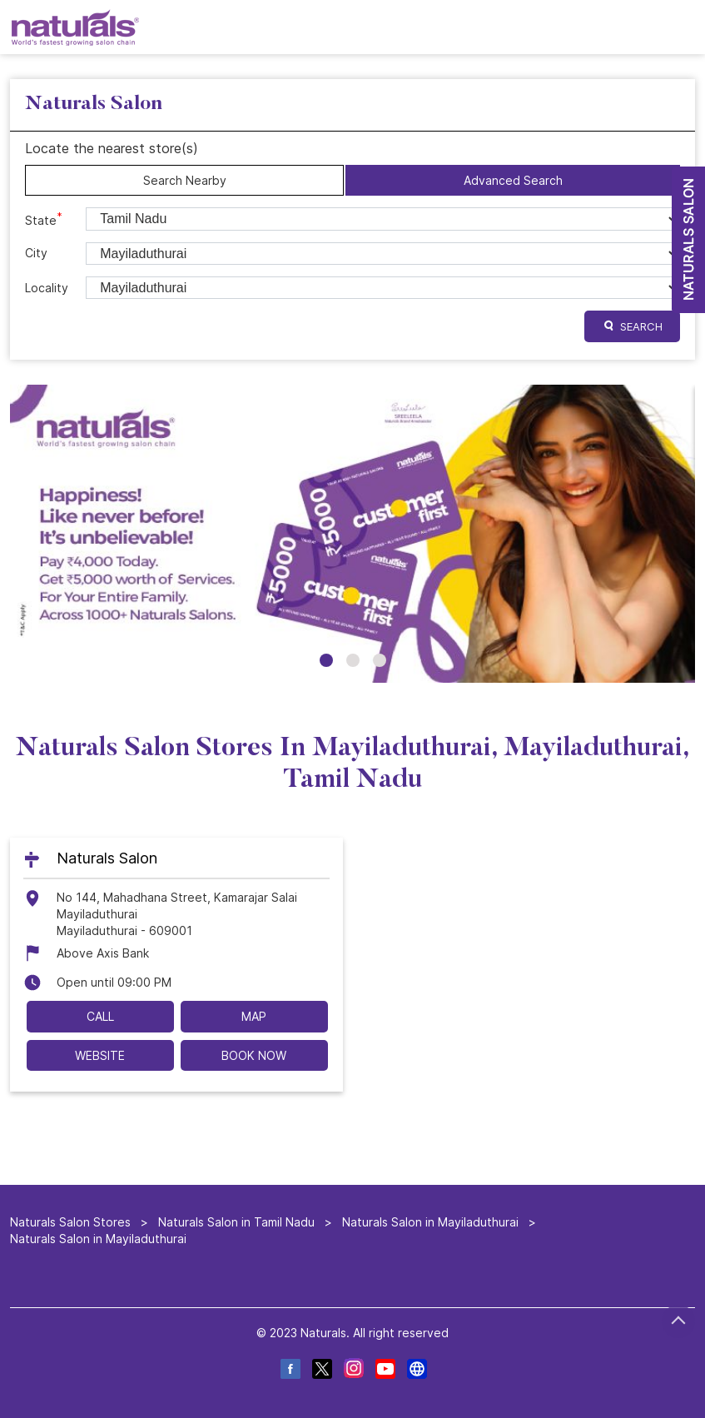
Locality (46, 288)
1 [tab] (326, 660)
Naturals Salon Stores (72, 1222)
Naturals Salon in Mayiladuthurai (430, 1222)
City (36, 253)
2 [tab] (353, 660)
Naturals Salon (107, 857)
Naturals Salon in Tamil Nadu (236, 1222)
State (43, 219)
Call (100, 1016)
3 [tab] (379, 660)
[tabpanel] (352, 533)
